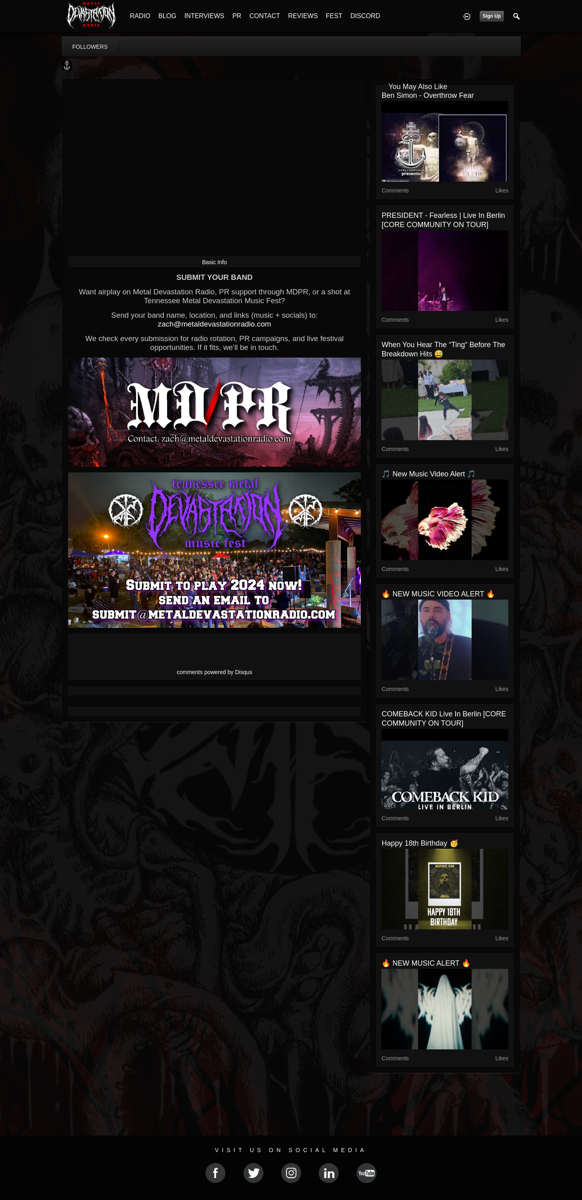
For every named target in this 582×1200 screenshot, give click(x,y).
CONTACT (264, 15)
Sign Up (492, 16)
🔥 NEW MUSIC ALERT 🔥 (425, 963)
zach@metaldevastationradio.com (214, 324)
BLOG (167, 15)
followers (90, 46)
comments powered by (215, 672)
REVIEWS (303, 15)
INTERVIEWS (204, 15)
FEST (334, 15)
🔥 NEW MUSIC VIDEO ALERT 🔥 (438, 594)
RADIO (140, 15)
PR (236, 15)
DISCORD (365, 15)
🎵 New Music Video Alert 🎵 (428, 474)
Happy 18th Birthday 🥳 (419, 843)
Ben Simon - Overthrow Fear (427, 95)
